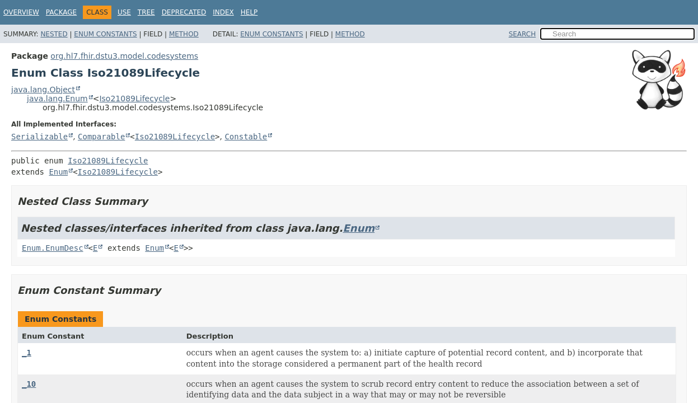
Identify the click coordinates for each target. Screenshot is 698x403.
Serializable (39, 136)
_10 (29, 383)
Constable (245, 136)
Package (61, 12)
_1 (26, 352)
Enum (58, 171)
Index (223, 12)
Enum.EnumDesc (52, 247)
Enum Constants (105, 34)
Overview (21, 12)
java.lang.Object (43, 89)
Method (184, 34)
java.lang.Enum (57, 98)
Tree (146, 12)
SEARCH (522, 34)
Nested (53, 34)
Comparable (101, 136)
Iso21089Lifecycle (134, 98)
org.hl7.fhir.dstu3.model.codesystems (124, 55)
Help (249, 12)
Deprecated (184, 12)
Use (124, 12)
